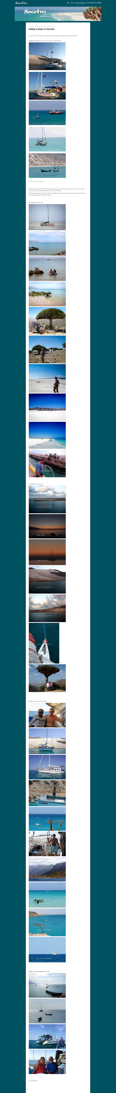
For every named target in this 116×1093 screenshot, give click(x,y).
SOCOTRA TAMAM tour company (93, 2)
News (72, 2)
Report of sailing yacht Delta (36, 181)
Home (68, 2)
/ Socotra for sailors (49, 26)
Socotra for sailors (80, 2)
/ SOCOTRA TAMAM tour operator (37, 26)
